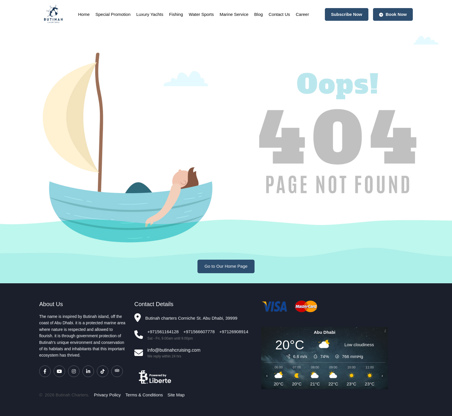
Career (302, 14)
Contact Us (279, 14)
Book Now (393, 14)
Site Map (175, 394)
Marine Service (234, 14)
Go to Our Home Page (225, 266)
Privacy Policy (107, 394)
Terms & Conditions (144, 394)
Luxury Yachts (149, 14)
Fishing (176, 14)
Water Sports (201, 14)
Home (84, 14)
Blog (258, 14)
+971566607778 (199, 331)
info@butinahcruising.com (173, 350)
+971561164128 (163, 331)
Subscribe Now (346, 14)
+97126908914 (233, 331)
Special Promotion (113, 14)
